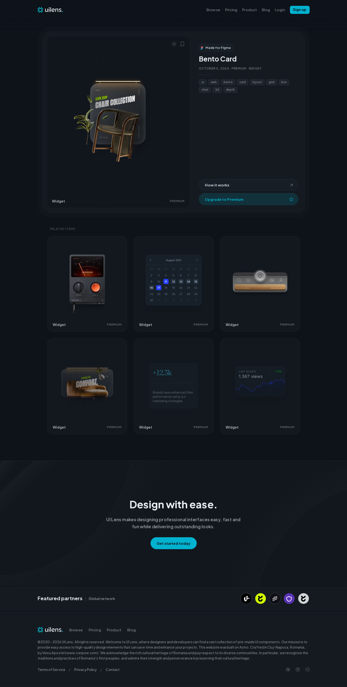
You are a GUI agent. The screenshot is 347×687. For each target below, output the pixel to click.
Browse (213, 10)
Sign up (300, 9)
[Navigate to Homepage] (50, 9)
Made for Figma (216, 48)
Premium (239, 68)
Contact (112, 669)
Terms (51, 669)
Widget (255, 68)
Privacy (85, 669)
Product (249, 10)
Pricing (231, 10)
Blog (266, 10)
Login (280, 10)
